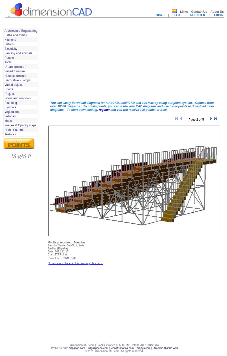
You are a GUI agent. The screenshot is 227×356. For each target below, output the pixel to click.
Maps (8, 121)
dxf (73, 258)
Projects (9, 94)
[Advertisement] (103, 62)
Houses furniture (15, 76)
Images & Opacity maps (20, 125)
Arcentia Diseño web (166, 347)
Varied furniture (14, 71)
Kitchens (10, 40)
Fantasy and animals (18, 53)
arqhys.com (143, 347)
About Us (217, 12)
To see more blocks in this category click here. (75, 263)
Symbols (10, 107)
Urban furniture (14, 67)
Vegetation (11, 112)
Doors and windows (17, 98)
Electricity (10, 49)
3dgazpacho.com (98, 347)
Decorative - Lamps (17, 80)
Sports (8, 89)
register (104, 110)
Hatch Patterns (14, 130)
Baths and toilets (15, 35)
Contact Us (199, 12)
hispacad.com (76, 347)
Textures (10, 134)
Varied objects (13, 85)
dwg (65, 258)
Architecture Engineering (20, 31)
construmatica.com (122, 347)
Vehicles (10, 116)
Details (9, 44)
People (9, 58)
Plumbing (10, 103)
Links (184, 12)
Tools (8, 62)
